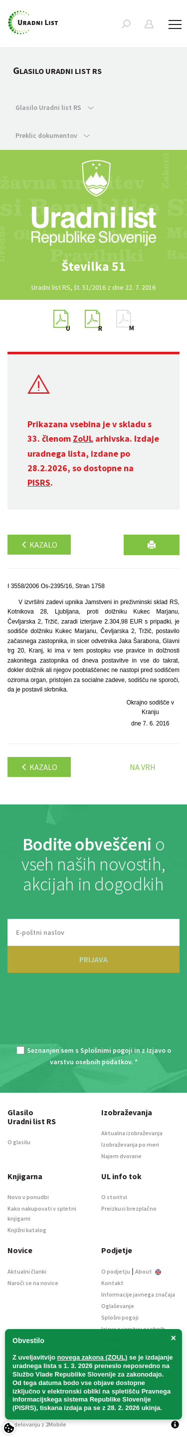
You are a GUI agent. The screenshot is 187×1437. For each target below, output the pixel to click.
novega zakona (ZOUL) (92, 1357)
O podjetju (115, 1271)
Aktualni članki (26, 1271)
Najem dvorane (121, 1156)
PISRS (38, 482)
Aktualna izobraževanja (132, 1133)
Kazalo (39, 545)
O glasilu (18, 1142)
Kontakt (112, 1283)
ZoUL (83, 438)
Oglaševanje (117, 1306)
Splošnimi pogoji (106, 1050)
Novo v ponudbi (28, 1197)
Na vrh (143, 767)
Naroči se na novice (32, 1283)
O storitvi (114, 1197)
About (148, 1271)
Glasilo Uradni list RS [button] (54, 107)
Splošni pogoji (120, 1317)
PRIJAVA (93, 959)
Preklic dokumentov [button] (52, 135)
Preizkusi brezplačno (129, 1208)
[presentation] (94, 1015)
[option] (94, 266)
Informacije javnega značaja (138, 1294)
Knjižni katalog (26, 1230)
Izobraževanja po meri (130, 1144)
